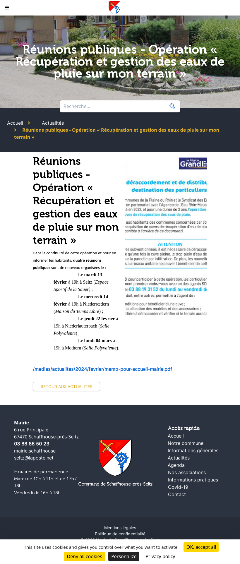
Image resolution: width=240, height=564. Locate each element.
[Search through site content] (116, 106)
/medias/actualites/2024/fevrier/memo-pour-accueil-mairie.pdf (102, 369)
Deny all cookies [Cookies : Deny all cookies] (84, 556)
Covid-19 (178, 487)
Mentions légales (120, 527)
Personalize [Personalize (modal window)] (123, 556)
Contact (177, 494)
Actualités (53, 123)
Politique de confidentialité (120, 533)
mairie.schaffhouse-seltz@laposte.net (36, 454)
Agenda (176, 465)
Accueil (15, 123)
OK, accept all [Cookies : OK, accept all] (201, 547)
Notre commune (185, 443)
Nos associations (187, 472)
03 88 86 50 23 (31, 444)
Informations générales (193, 450)
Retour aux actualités (66, 386)
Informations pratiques (193, 480)
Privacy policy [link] (160, 556)
